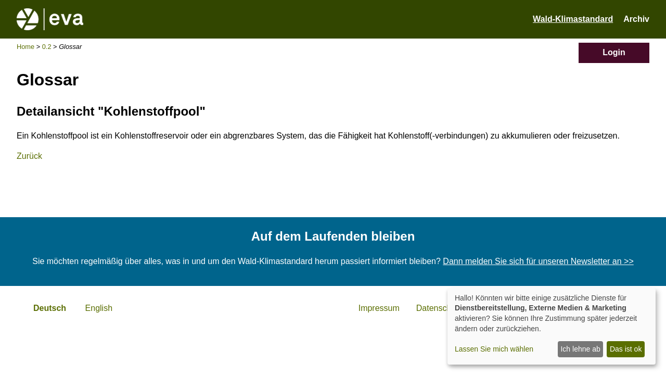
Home (25, 47)
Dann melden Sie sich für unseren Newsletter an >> (538, 261)
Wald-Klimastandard (573, 19)
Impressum (379, 308)
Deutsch (49, 308)
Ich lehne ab (580, 349)
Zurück (29, 156)
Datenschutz (439, 308)
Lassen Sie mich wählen (494, 349)
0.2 (47, 47)
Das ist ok (626, 349)
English (98, 308)
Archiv (636, 19)
